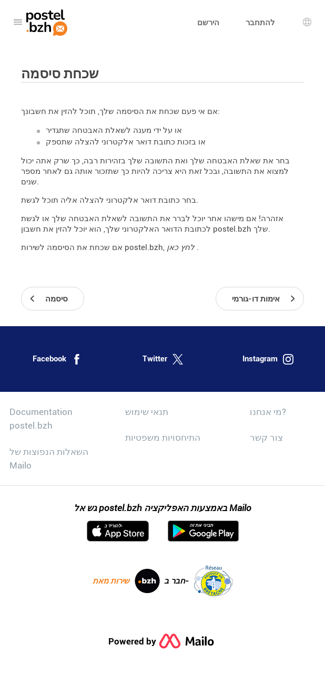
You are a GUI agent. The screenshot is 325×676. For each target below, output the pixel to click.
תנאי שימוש (146, 412)
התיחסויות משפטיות (162, 437)
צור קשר (266, 437)
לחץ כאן (182, 247)
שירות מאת (126, 581)
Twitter (163, 359)
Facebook (57, 359)
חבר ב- (198, 581)
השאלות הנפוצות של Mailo (48, 458)
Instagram (267, 359)
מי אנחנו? (268, 412)
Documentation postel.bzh (41, 419)
